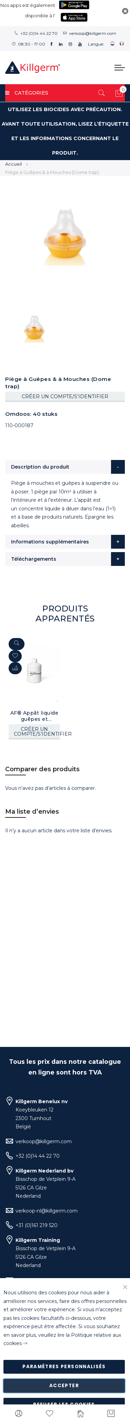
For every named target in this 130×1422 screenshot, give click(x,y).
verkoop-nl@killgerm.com (47, 1211)
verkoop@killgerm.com (92, 33)
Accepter (64, 1385)
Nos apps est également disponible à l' (27, 10)
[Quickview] (16, 644)
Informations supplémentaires (50, 542)
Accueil (13, 164)
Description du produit (40, 467)
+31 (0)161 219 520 (37, 1225)
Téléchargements (33, 559)
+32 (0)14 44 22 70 (39, 33)
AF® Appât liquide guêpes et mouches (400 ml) (34, 716)
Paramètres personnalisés (64, 1366)
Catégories (26, 93)
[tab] (65, 467)
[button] (15, 668)
